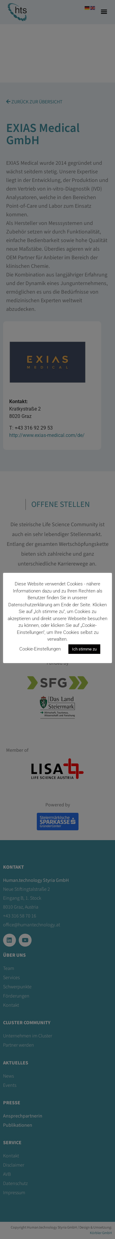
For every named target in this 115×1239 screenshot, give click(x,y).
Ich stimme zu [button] (84, 649)
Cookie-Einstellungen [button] (40, 649)
